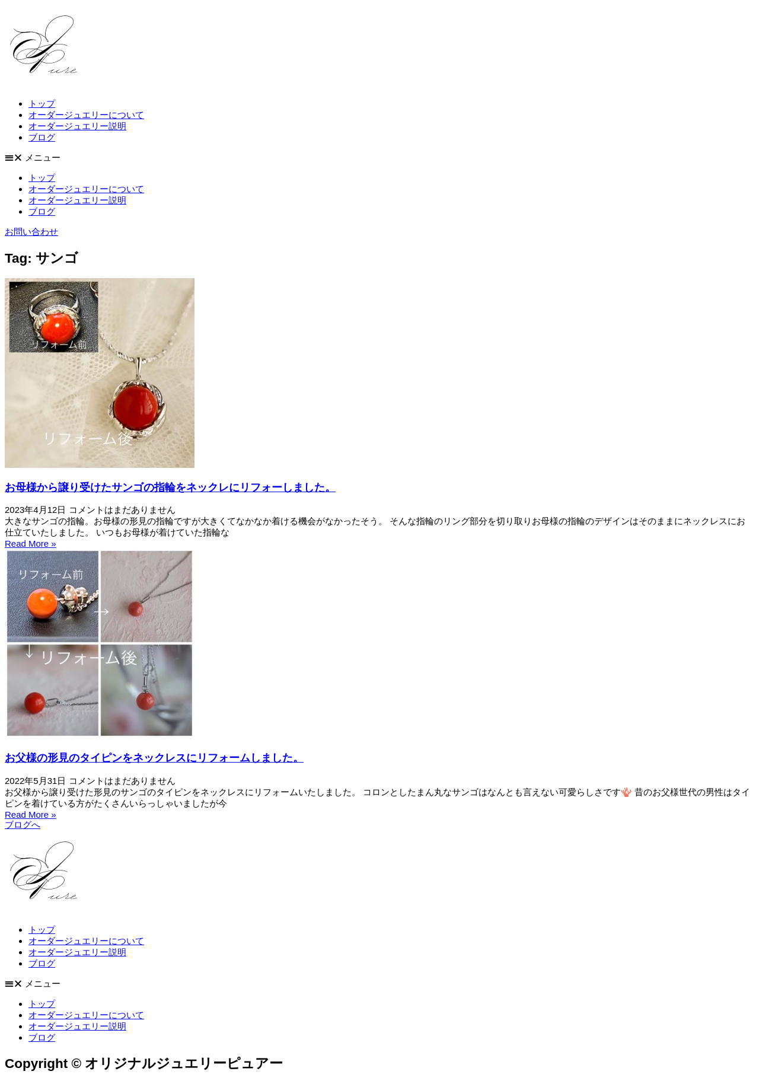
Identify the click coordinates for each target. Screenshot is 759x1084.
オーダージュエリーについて (86, 115)
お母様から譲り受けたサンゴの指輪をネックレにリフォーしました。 (170, 487)
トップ (41, 103)
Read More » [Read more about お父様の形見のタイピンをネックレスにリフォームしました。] (30, 814)
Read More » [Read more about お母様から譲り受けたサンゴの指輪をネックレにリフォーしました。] (30, 543)
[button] (379, 158)
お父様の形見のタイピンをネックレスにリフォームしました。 (154, 758)
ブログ (41, 137)
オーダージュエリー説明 (77, 126)
